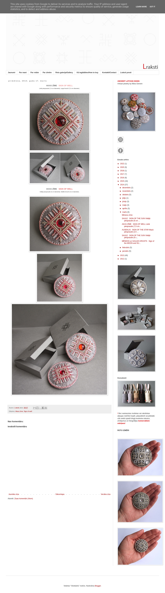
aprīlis (125, 208)
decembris (126, 188)
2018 (122, 171)
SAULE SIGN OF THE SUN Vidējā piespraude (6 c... (136, 236)
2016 (122, 178)
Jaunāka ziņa (13, 494)
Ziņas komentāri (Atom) (23, 499)
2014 (122, 185)
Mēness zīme (127, 215)
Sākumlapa (59, 494)
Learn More (141, 7)
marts (124, 212)
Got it (152, 7)
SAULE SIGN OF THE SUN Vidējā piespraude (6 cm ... (136, 219)
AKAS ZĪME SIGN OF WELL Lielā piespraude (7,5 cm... (136, 225)
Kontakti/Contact (109, 72)
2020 (122, 167)
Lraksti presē (125, 72)
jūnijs (124, 201)
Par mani (23, 72)
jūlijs (124, 198)
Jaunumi (11, 72)
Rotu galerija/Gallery (64, 72)
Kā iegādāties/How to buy (87, 72)
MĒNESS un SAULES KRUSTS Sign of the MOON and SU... (138, 242)
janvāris (125, 251)
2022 (122, 164)
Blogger (98, 586)
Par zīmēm (47, 72)
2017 (122, 174)
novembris (126, 191)
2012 (122, 259)
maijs (124, 205)
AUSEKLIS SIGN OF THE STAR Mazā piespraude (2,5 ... (137, 231)
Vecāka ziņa (105, 494)
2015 (122, 181)
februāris (126, 247)
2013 (122, 255)
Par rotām (34, 72)
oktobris (125, 195)
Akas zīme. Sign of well (23, 411)
